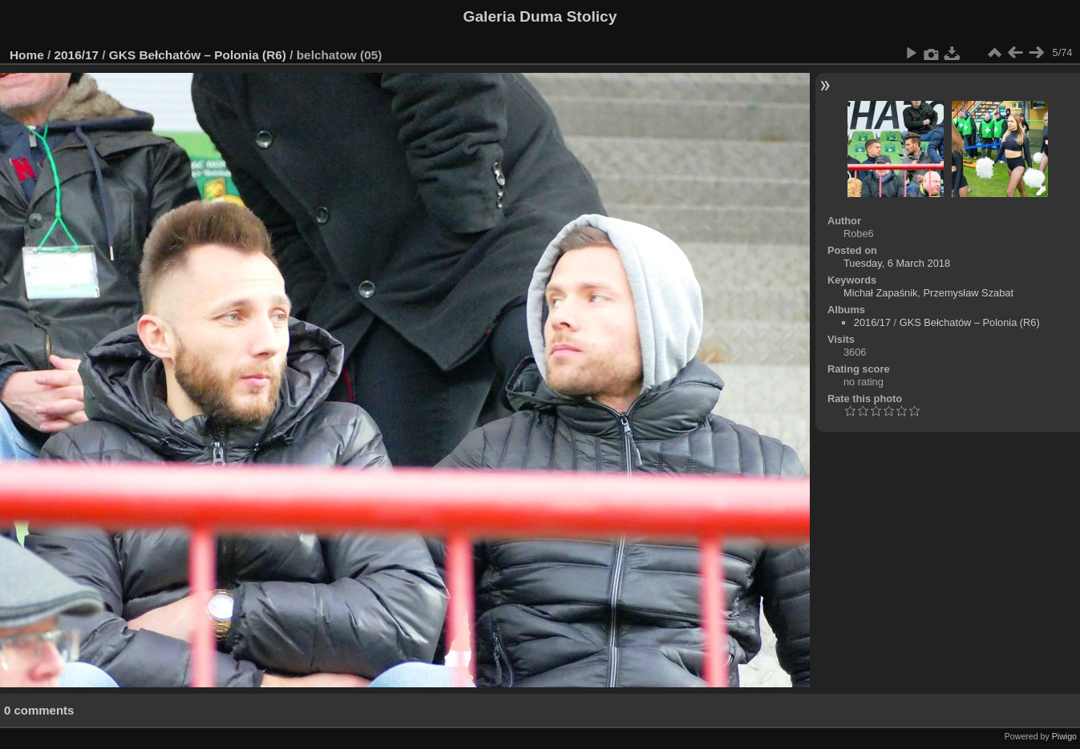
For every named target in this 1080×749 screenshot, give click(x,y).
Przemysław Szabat (968, 293)
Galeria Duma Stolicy (540, 16)
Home (27, 55)
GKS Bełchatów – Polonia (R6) (197, 55)
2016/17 (77, 55)
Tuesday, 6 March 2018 (896, 263)
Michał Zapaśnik (880, 293)
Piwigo (1064, 736)
